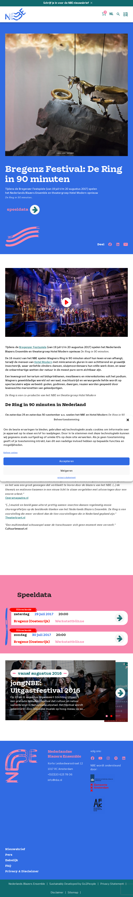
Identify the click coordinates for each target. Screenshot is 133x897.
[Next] (120, 693)
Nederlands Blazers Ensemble (26, 882)
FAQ (8, 864)
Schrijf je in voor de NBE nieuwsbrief (66, 3)
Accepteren (66, 461)
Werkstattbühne (69, 621)
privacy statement (66, 478)
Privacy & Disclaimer (22, 870)
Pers (8, 853)
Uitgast (72, 697)
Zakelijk (11, 859)
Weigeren (66, 471)
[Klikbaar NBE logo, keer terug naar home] (15, 14)
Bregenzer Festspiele (32, 347)
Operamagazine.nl (16, 498)
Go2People (89, 882)
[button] (128, 420)
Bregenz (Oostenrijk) (32, 621)
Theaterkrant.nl (15, 517)
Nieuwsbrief (15, 847)
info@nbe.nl (55, 778)
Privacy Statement (112, 882)
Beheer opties (10, 453)
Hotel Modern (43, 362)
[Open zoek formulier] (118, 14)
